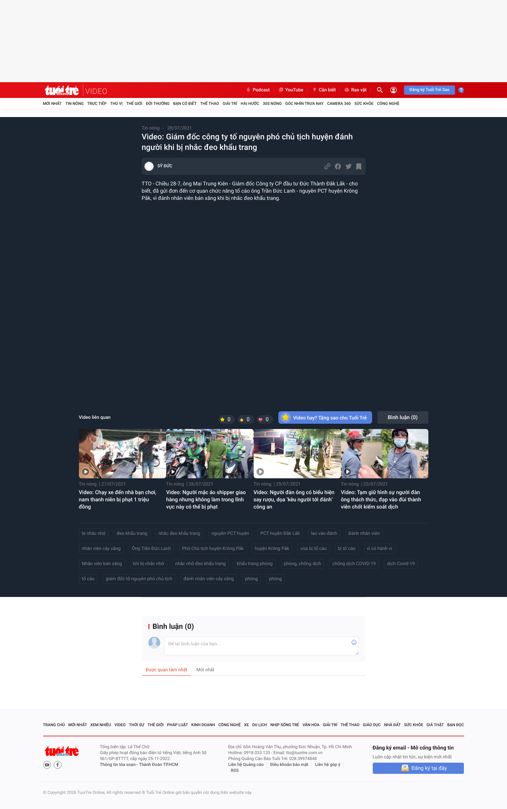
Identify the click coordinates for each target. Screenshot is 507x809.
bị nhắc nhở (94, 533)
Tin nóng (74, 103)
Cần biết (324, 90)
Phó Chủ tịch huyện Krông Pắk (213, 548)
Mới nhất (52, 103)
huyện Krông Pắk (272, 548)
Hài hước (250, 103)
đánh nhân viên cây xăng (209, 579)
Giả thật (435, 725)
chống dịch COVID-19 (354, 563)
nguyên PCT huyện (230, 533)
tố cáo (88, 579)
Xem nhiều (100, 725)
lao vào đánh (324, 533)
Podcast (257, 90)
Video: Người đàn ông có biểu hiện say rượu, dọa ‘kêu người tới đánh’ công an (294, 499)
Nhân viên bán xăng (102, 563)
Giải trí (230, 103)
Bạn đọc (455, 725)
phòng (251, 579)
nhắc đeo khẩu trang (179, 533)
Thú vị (116, 103)
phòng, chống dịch (302, 563)
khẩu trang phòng (254, 563)
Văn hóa (310, 725)
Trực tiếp (97, 103)
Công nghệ (388, 103)
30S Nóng (272, 103)
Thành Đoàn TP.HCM (158, 764)
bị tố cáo (347, 548)
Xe (246, 725)
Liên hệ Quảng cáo (246, 764)
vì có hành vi (379, 548)
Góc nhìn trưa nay (304, 103)
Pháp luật (177, 725)
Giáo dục (372, 725)
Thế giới (134, 103)
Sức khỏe (363, 103)
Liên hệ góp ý (328, 764)
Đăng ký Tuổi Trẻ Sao (429, 89)
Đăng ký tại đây (429, 768)
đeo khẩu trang (132, 533)
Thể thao (209, 103)
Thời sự (136, 725)
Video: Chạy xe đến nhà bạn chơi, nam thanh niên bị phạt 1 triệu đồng (118, 499)
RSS (235, 770)
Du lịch (259, 725)
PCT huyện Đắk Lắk (280, 533)
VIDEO (96, 91)
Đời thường (158, 103)
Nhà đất (392, 725)
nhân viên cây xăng (101, 548)
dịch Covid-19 (401, 563)
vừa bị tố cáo (313, 548)
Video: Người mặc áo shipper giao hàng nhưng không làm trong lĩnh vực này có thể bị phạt (206, 499)
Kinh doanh (203, 725)
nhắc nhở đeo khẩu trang (200, 563)
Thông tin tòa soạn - (119, 764)
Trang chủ (54, 725)
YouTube (290, 90)
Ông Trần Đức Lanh (151, 548)
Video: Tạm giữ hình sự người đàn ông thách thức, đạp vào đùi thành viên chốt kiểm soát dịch (381, 499)
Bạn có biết (184, 103)
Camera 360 (339, 103)
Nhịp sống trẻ (284, 725)
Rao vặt (355, 90)
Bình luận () (403, 417)
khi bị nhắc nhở (148, 563)
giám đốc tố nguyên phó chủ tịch (139, 579)
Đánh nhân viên (364, 533)
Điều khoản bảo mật (289, 764)
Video (120, 725)
